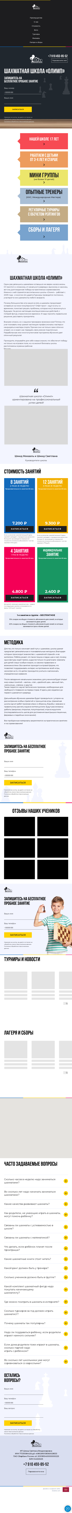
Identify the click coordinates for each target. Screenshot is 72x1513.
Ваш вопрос (9, 1428)
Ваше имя (8, 98)
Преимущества (36, 18)
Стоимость (36, 26)
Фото (36, 30)
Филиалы (36, 38)
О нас (36, 22)
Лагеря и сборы (36, 42)
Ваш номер (9, 88)
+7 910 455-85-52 (58, 56)
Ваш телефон (10, 771)
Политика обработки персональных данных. (19, 121)
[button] (59, 60)
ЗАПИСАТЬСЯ (18, 109)
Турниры (36, 34)
